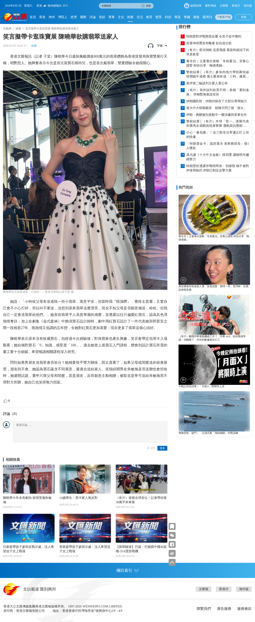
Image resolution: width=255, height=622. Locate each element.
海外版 (248, 5)
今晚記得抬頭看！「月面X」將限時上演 (201, 386)
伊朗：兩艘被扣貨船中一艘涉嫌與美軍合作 (216, 114)
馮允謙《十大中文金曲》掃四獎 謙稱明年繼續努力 (217, 157)
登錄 (243, 17)
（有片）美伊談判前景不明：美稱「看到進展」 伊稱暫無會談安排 (217, 92)
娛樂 (130, 17)
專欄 (187, 17)
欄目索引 (127, 570)
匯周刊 (207, 17)
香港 (42, 17)
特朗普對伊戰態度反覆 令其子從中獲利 (213, 36)
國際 (83, 17)
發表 (162, 448)
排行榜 (184, 27)
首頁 (33, 17)
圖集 (196, 17)
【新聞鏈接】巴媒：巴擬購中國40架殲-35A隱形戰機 (141, 549)
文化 (121, 17)
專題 (177, 17)
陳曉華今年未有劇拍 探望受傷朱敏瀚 (27, 500)
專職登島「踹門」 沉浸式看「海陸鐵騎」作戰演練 (208, 433)
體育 (158, 17)
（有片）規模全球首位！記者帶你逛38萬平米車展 (141, 500)
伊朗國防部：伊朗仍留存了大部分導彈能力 (216, 101)
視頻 (102, 17)
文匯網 (7, 28)
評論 (92, 17)
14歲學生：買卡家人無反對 (78, 497)
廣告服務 (224, 609)
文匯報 (224, 5)
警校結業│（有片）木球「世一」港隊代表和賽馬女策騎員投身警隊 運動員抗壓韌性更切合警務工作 (217, 124)
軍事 (111, 17)
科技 (168, 17)
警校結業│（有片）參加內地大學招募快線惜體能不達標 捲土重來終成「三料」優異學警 (217, 74)
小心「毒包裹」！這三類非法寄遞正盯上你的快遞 (217, 135)
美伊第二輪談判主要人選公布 (207, 83)
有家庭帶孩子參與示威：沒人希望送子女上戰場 (84, 549)
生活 (140, 17)
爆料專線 (210, 5)
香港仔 (236, 5)
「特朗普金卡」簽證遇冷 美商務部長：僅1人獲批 (217, 146)
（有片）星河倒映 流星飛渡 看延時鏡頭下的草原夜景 (217, 52)
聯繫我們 (204, 609)
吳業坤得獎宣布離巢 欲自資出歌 (209, 43)
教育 (149, 17)
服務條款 (244, 609)
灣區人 (63, 17)
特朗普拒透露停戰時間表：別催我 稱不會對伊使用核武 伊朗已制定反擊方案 (217, 168)
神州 (52, 17)
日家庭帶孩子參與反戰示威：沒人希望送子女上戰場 (28, 549)
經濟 (74, 17)
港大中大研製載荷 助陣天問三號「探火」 (216, 108)
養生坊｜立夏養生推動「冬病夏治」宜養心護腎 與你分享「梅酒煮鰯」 (217, 63)
